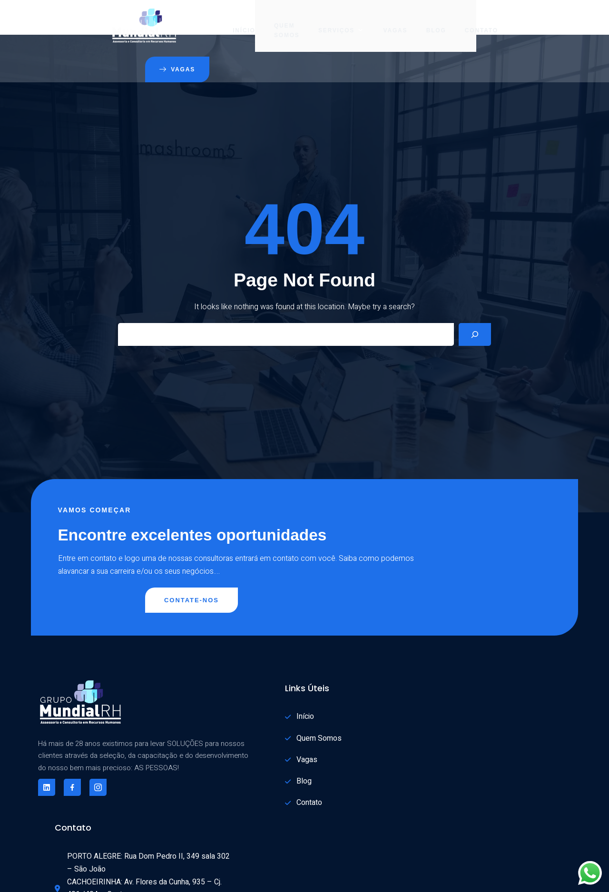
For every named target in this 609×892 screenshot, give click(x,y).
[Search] (475, 300)
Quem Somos (226, 21)
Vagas (334, 21)
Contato (420, 21)
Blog (375, 21)
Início (183, 21)
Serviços (280, 21)
